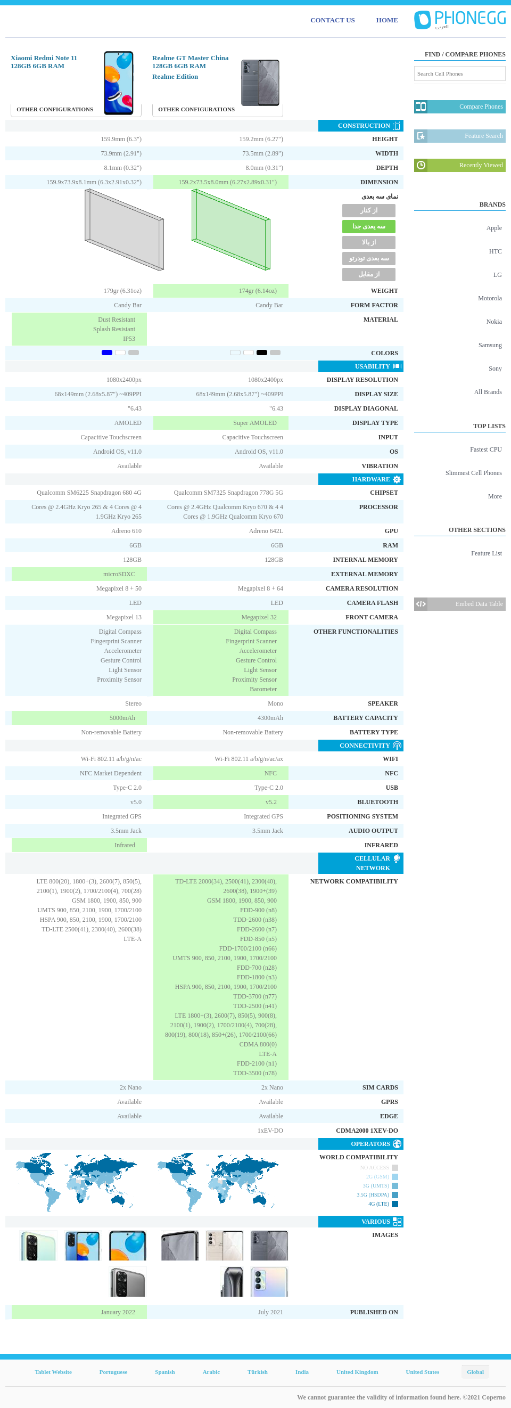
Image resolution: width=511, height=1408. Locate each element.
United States (423, 1372)
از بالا (369, 242)
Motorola (490, 298)
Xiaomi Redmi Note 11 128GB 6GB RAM (44, 62)
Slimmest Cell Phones (474, 473)
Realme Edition (175, 76)
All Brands (488, 392)
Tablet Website (53, 1372)
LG (497, 275)
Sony (495, 368)
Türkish (258, 1372)
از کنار (368, 210)
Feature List (486, 553)
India (302, 1372)
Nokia (494, 321)
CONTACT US (332, 20)
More (495, 496)
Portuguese (114, 1372)
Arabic (211, 1372)
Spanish (165, 1372)
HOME (387, 20)
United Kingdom (357, 1372)
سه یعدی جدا (368, 226)
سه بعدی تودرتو (369, 258)
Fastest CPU (486, 449)
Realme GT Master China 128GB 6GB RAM (190, 62)
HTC (495, 251)
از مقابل (369, 274)
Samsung (490, 345)
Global (475, 1372)
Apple (494, 228)
